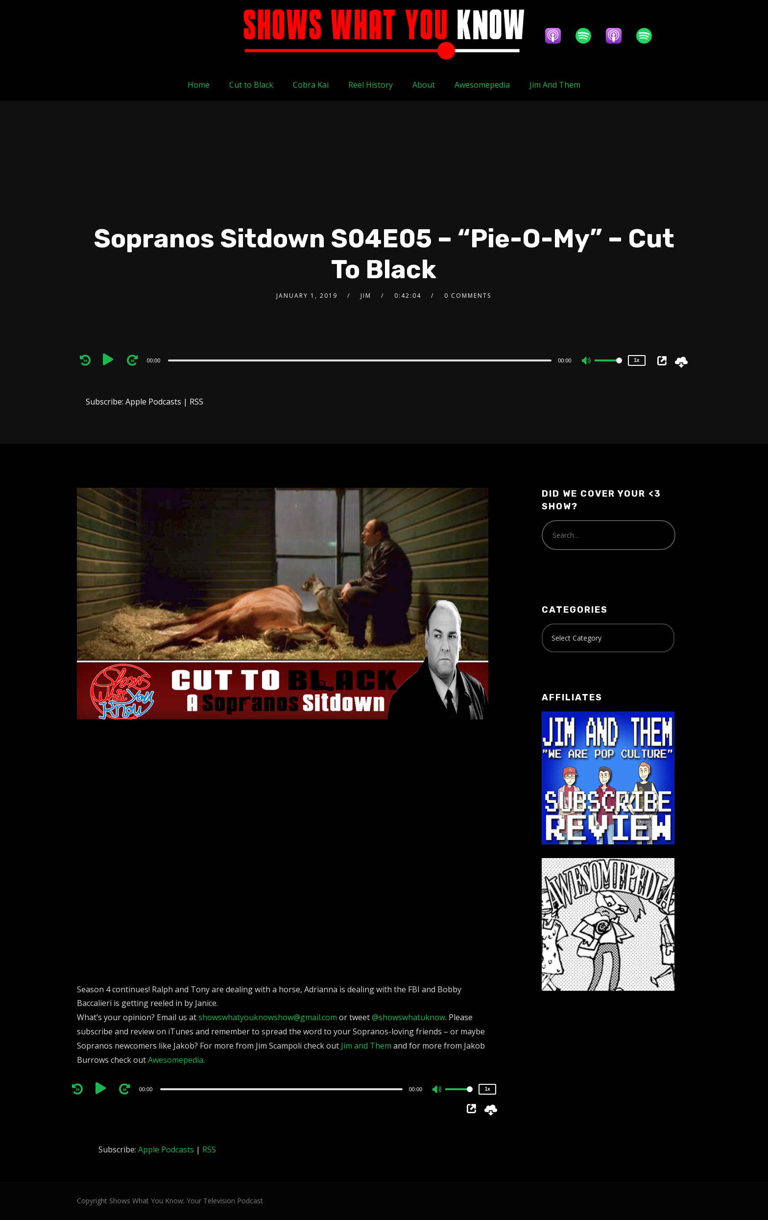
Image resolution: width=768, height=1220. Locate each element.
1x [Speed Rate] (636, 360)
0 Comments (467, 295)
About (423, 84)
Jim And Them (554, 84)
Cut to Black (251, 84)
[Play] (110, 360)
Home (199, 84)
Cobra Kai (311, 84)
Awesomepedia (482, 84)
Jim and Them (366, 1045)
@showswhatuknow (408, 1017)
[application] (361, 360)
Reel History (370, 84)
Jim (365, 295)
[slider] (360, 360)
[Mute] (587, 361)
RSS (196, 401)
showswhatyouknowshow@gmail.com (267, 1017)
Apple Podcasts (153, 401)
